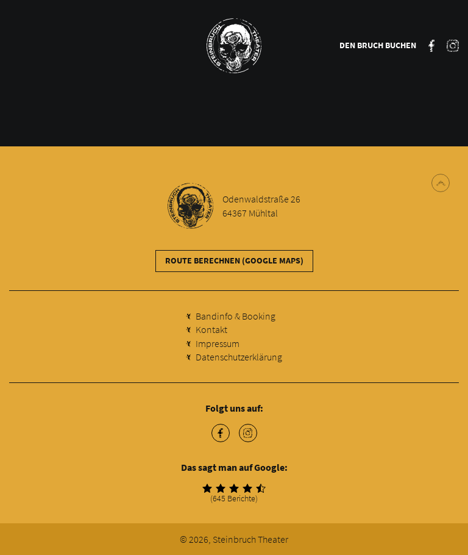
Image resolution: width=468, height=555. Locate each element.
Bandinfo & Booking (235, 316)
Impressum (217, 343)
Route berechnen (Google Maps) (234, 260)
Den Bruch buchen (377, 45)
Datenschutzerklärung (239, 357)
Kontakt (211, 329)
